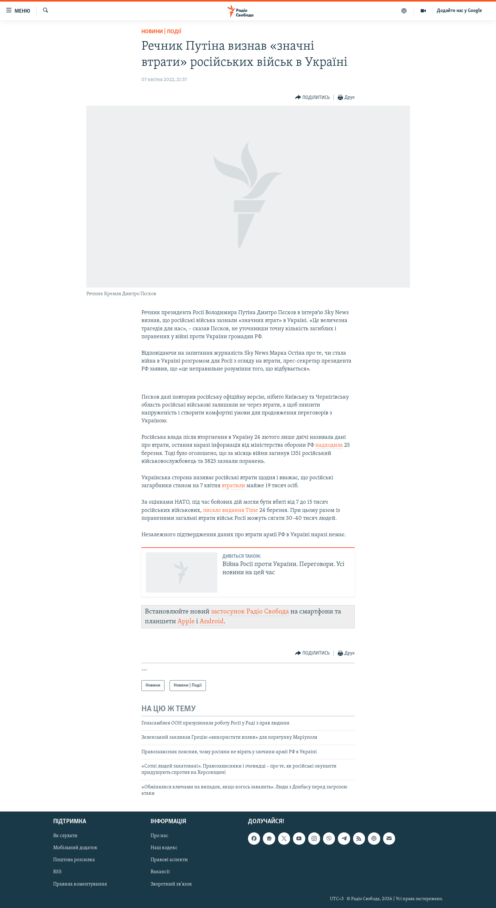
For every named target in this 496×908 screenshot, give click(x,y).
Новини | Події (161, 32)
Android (212, 621)
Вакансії (160, 871)
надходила (329, 445)
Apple (186, 621)
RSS (57, 871)
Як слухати (65, 835)
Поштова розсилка (74, 859)
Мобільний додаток (75, 847)
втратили (233, 486)
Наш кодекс (164, 847)
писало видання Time (230, 510)
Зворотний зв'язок (171, 883)
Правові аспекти (169, 859)
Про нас (159, 835)
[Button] (312, 97)
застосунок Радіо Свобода (250, 611)
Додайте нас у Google (459, 10)
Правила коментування (80, 883)
